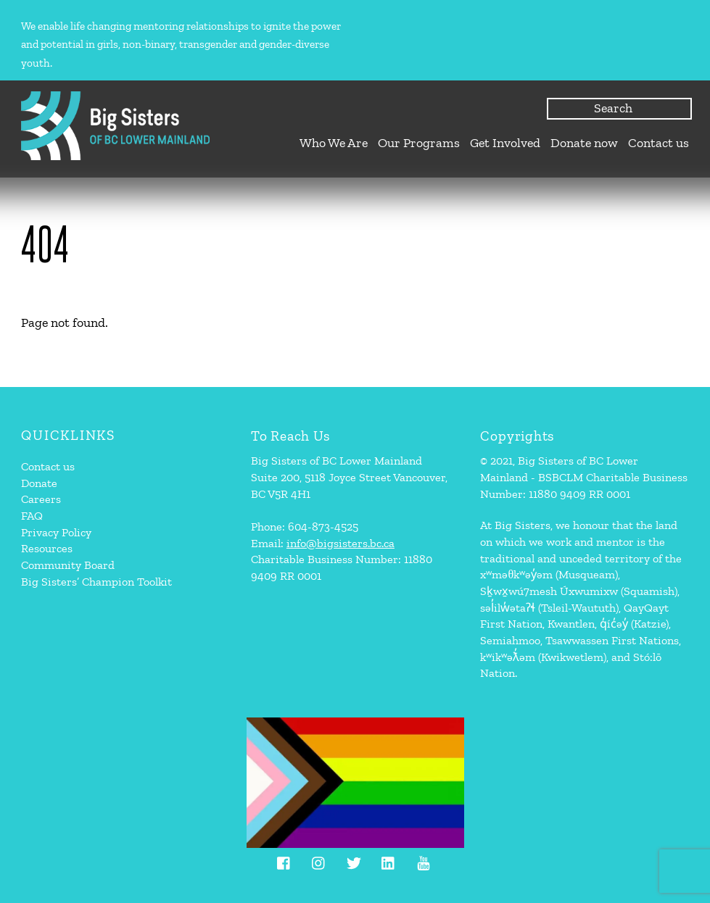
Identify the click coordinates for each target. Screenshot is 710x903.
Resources (47, 548)
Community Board (68, 565)
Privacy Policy (56, 532)
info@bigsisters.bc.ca (340, 543)
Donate (39, 483)
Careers (41, 499)
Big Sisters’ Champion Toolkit (96, 581)
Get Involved (505, 143)
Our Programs (419, 143)
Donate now (584, 143)
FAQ (32, 516)
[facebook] (284, 860)
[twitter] (353, 860)
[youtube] (423, 860)
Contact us (658, 143)
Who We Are (334, 143)
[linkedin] (388, 860)
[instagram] (319, 860)
